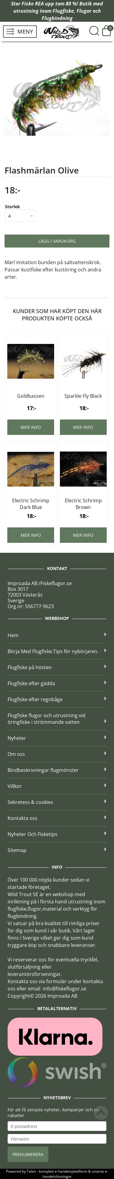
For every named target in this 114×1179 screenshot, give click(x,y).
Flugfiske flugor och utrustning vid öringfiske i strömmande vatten (57, 718)
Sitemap (57, 850)
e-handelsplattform (71, 1171)
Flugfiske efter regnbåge (57, 699)
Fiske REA (33, 3)
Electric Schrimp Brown (83, 503)
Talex (31, 1171)
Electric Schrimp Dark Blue (30, 503)
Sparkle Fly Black (83, 396)
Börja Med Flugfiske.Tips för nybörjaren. (57, 651)
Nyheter (57, 738)
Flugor (84, 11)
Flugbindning (57, 18)
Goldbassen (30, 396)
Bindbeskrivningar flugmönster (57, 770)
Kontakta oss (57, 818)
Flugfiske (63, 11)
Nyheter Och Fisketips (57, 834)
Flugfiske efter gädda (57, 683)
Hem (57, 635)
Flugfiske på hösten (57, 667)
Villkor (57, 786)
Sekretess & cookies (57, 802)
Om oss (57, 754)
